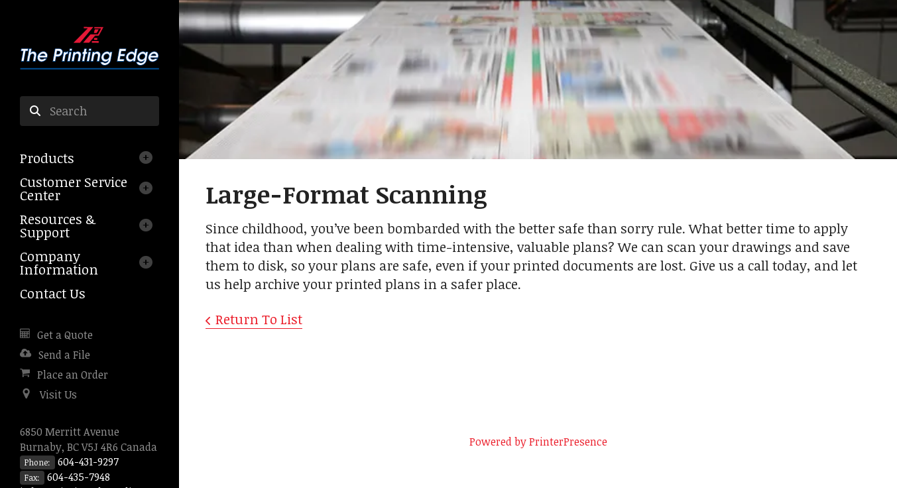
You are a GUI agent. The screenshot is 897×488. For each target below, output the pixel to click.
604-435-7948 (78, 476)
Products (47, 158)
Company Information (59, 262)
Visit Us (58, 394)
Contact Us (53, 293)
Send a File (64, 354)
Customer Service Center (73, 188)
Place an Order (72, 374)
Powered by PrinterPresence (538, 441)
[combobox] (89, 111)
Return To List (258, 319)
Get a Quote (65, 335)
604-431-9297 (88, 461)
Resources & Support (57, 225)
